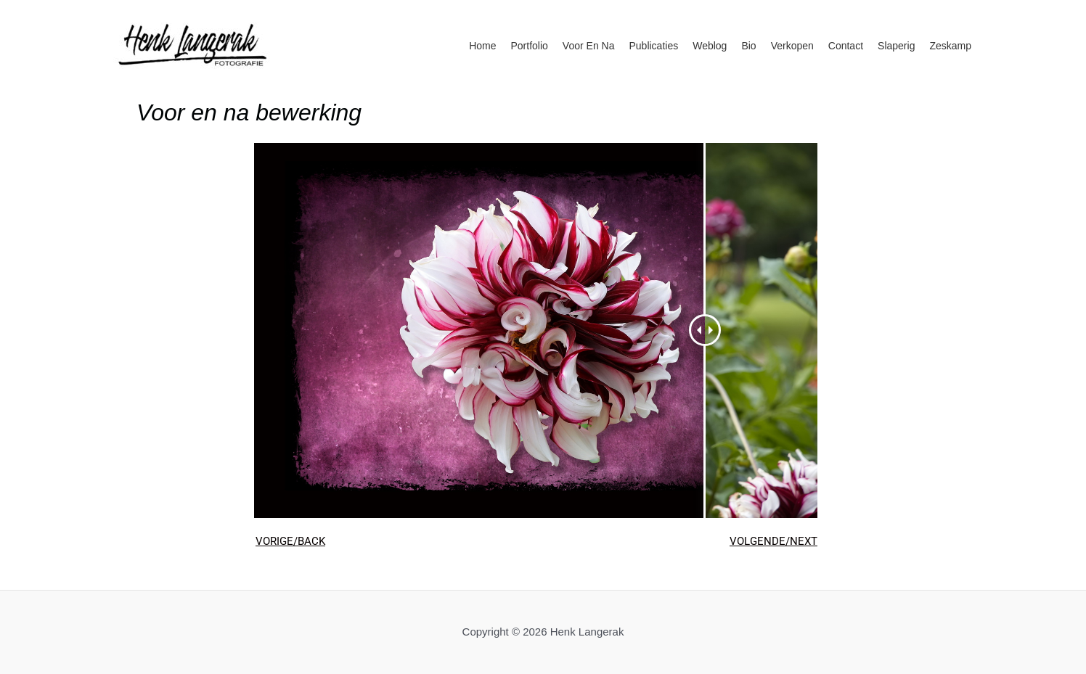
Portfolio (529, 46)
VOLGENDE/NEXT (773, 541)
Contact (845, 46)
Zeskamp (950, 46)
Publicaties (653, 46)
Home (482, 46)
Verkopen (792, 46)
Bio (748, 46)
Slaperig (896, 46)
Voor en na (589, 46)
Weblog (710, 46)
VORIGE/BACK (290, 541)
